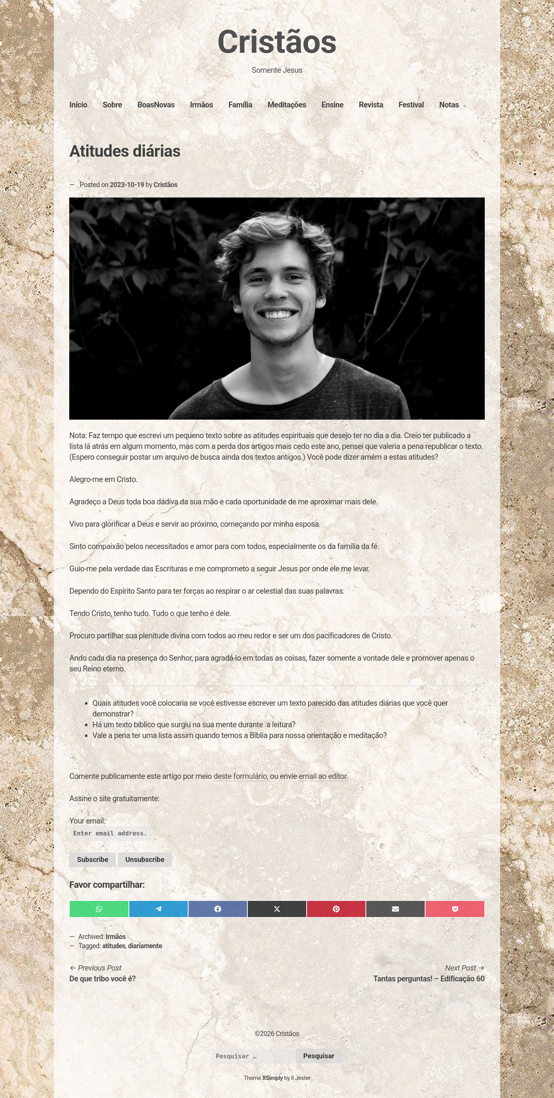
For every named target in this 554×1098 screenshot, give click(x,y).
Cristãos (277, 42)
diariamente (145, 946)
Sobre (112, 104)
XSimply (272, 1078)
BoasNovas (156, 104)
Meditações (287, 104)
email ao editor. (323, 776)
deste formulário (240, 776)
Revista (371, 104)
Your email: (87, 820)
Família (240, 104)
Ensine (333, 104)
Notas (449, 104)
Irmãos (201, 104)
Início (78, 104)
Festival (411, 104)
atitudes (113, 946)
